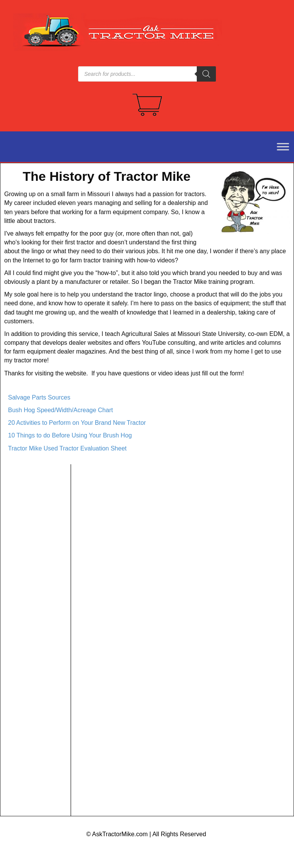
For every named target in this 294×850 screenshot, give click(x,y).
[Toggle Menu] (279, 146)
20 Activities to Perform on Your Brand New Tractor (77, 422)
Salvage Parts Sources (39, 397)
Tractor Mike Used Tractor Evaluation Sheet (67, 448)
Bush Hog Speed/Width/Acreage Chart (60, 410)
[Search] (206, 74)
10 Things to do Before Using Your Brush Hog (70, 435)
